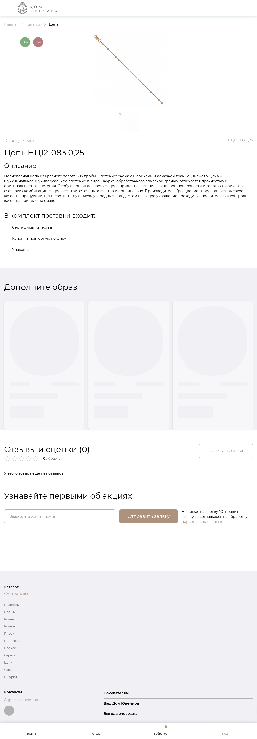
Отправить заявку (148, 516)
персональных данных (202, 521)
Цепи (8, 662)
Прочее (10, 648)
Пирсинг (11, 633)
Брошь (9, 612)
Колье (9, 619)
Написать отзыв (226, 451)
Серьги (9, 655)
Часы (8, 670)
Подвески (12, 641)
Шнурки (10, 677)
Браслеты (11, 605)
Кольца (10, 626)
